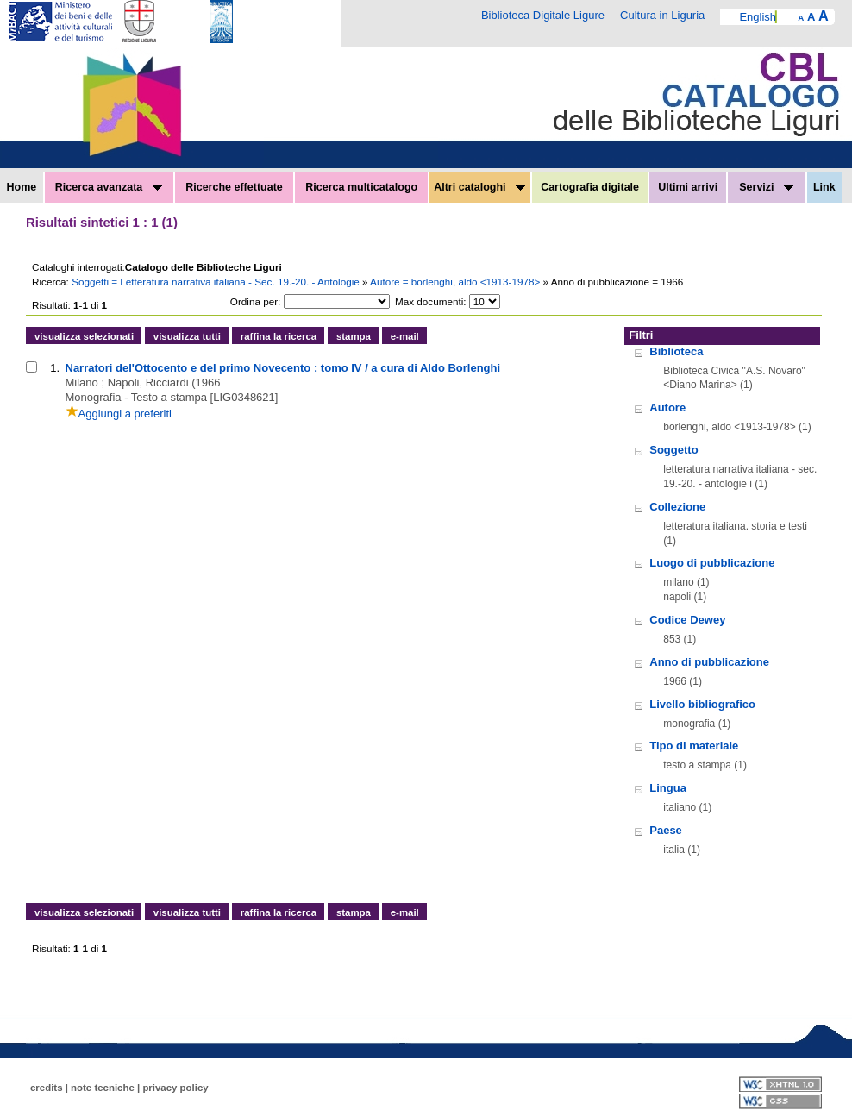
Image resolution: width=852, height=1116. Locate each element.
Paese (665, 830)
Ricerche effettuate (234, 187)
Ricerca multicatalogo (361, 187)
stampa (353, 336)
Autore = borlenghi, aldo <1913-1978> (456, 281)
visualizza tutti (187, 336)
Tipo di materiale (693, 745)
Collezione (677, 506)
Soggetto (673, 449)
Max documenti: (431, 301)
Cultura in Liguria (662, 15)
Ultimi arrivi (687, 187)
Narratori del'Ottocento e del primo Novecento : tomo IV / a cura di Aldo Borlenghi (283, 367)
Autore (667, 407)
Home (22, 187)
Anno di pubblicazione (709, 661)
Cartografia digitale (590, 187)
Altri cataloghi (480, 187)
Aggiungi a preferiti (119, 413)
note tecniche (103, 1087)
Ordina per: (255, 301)
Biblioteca (676, 351)
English (757, 16)
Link (824, 187)
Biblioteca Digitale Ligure (543, 15)
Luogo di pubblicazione (711, 562)
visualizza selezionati (84, 336)
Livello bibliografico (702, 704)
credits (46, 1087)
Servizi (766, 187)
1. (55, 367)
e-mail (405, 336)
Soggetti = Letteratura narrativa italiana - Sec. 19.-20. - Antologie (217, 281)
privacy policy (175, 1087)
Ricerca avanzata (109, 187)
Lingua (667, 787)
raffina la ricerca (278, 336)
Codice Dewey (687, 619)
